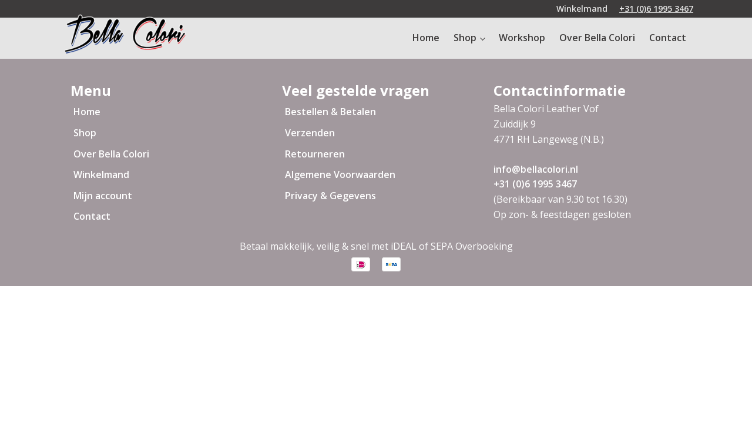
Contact (667, 37)
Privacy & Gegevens (330, 195)
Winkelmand (101, 174)
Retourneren (315, 153)
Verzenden (310, 132)
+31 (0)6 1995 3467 (656, 8)
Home (425, 37)
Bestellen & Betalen (330, 111)
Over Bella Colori (597, 37)
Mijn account (102, 195)
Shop (465, 37)
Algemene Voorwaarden (340, 174)
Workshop (522, 37)
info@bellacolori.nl (536, 169)
